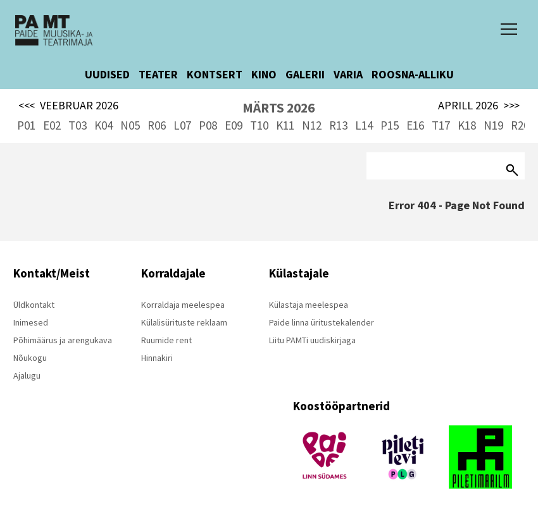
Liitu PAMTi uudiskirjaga (312, 340)
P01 (26, 125)
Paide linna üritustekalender (321, 322)
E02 (52, 125)
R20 (520, 125)
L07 (182, 125)
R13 (338, 125)
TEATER (158, 74)
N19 (493, 125)
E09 (233, 125)
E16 (415, 125)
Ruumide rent (166, 340)
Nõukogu (30, 357)
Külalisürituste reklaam (184, 322)
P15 (389, 125)
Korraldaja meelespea (183, 304)
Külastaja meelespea (308, 304)
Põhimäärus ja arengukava (62, 340)
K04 (103, 125)
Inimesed (30, 322)
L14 (364, 125)
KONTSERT (214, 74)
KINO (264, 74)
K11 (285, 125)
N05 (130, 125)
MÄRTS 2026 (278, 107)
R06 (156, 125)
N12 (312, 125)
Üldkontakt (33, 304)
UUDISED (107, 74)
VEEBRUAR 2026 (68, 105)
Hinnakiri (157, 357)
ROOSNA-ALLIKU (413, 74)
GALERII (305, 74)
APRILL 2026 (479, 105)
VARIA (348, 74)
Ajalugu (27, 375)
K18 (467, 125)
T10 (259, 125)
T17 (441, 125)
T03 (77, 125)
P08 (208, 125)
